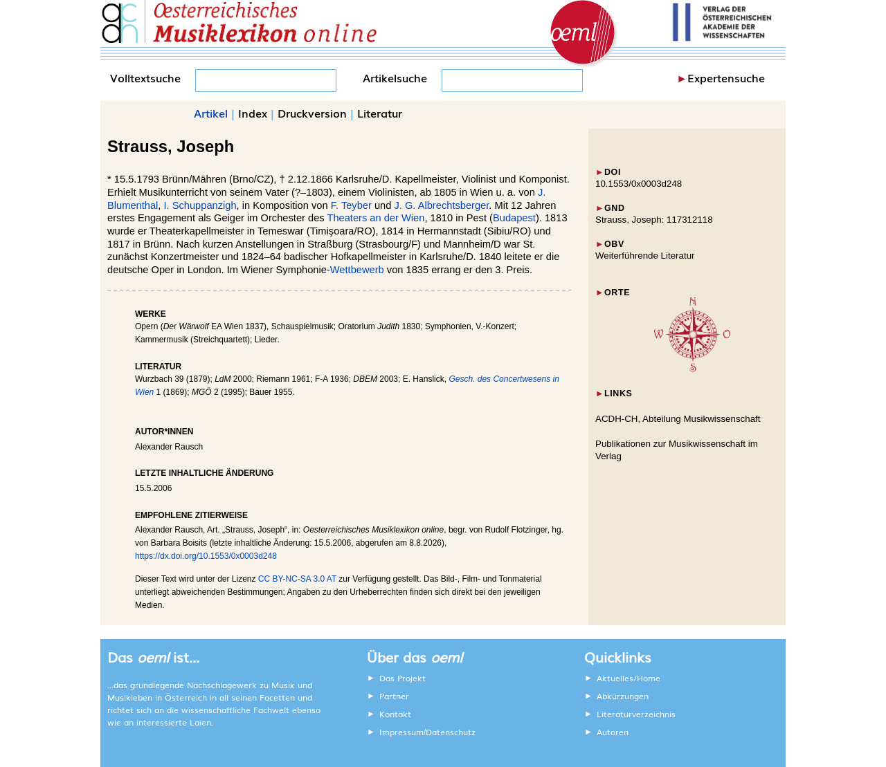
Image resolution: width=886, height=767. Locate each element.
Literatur (379, 112)
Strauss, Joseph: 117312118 (654, 219)
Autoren (613, 732)
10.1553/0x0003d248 (638, 183)
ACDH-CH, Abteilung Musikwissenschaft (678, 419)
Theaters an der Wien (375, 217)
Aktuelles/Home (628, 678)
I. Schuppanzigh (199, 205)
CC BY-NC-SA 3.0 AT (297, 579)
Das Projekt (402, 678)
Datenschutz (451, 732)
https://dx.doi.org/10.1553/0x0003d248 (206, 556)
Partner (394, 696)
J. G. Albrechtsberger (441, 205)
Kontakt (395, 714)
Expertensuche (726, 77)
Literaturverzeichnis (636, 714)
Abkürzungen (623, 696)
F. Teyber (351, 205)
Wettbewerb (357, 269)
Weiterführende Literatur (644, 255)
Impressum (401, 732)
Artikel (211, 112)
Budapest (514, 217)
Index (252, 112)
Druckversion (312, 112)
